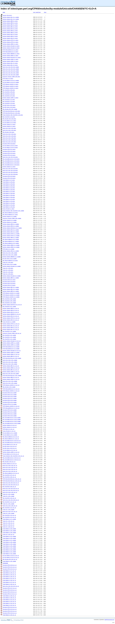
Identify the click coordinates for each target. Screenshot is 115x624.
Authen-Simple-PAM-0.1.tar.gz (11, 327)
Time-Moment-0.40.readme (9, 546)
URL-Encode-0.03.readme (9, 387)
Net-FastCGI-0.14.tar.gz (9, 517)
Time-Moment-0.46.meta (9, 206)
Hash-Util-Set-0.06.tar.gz (10, 505)
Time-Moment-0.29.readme (9, 530)
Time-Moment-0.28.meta (9, 182)
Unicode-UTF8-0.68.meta (9, 281)
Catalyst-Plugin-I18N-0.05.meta (11, 76)
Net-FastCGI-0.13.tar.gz (9, 515)
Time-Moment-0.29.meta (9, 183)
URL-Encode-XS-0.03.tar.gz (10, 559)
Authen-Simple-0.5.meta (9, 166)
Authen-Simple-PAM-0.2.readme (11, 226)
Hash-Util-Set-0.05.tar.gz (10, 492)
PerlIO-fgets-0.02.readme (10, 258)
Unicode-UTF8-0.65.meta (9, 176)
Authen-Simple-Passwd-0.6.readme (12, 266)
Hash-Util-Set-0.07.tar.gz (10, 511)
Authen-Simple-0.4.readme (10, 220)
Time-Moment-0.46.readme (9, 561)
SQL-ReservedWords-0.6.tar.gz (11, 436)
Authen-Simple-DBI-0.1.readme (11, 287)
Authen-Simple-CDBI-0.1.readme (11, 245)
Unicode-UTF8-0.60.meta (9, 143)
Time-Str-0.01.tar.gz (8, 521)
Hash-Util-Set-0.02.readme (10, 362)
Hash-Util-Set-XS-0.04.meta (10, 170)
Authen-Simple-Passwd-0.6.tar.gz (12, 350)
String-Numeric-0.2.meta (9, 120)
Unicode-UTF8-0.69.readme (10, 402)
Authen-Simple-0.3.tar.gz (10, 425)
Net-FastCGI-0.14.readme (9, 339)
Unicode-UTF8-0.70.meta (9, 285)
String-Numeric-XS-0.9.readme (11, 82)
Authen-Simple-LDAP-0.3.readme (11, 352)
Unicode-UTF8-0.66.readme (10, 396)
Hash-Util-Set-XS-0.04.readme (11, 70)
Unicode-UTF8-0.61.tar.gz (10, 567)
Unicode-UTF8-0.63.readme (10, 410)
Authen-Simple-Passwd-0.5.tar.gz (12, 341)
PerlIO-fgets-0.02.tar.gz (10, 448)
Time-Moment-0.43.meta (9, 203)
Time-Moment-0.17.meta (9, 180)
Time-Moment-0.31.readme (9, 536)
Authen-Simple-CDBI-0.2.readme (11, 247)
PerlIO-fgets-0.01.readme (10, 264)
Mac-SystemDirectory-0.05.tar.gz (12, 457)
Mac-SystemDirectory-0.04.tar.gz (12, 442)
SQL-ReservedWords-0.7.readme (11, 241)
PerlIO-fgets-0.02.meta (9, 107)
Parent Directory (7, 15)
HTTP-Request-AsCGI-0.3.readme (11, 293)
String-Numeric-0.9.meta (9, 122)
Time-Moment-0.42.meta (9, 201)
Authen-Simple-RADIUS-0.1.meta (11, 53)
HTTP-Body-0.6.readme (8, 249)
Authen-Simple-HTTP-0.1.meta (10, 40)
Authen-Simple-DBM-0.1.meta (10, 21)
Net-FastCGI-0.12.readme (9, 335)
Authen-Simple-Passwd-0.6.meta (11, 47)
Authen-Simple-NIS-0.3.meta (10, 34)
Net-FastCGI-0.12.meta (9, 101)
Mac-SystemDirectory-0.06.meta (11, 164)
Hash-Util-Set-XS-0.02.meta (10, 168)
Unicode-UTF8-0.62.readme (10, 413)
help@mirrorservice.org (109, 619)
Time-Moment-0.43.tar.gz (9, 601)
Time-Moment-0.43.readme (9, 547)
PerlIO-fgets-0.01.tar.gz (10, 446)
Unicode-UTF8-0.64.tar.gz (10, 607)
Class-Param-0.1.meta (8, 208)
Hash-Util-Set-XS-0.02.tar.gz (11, 482)
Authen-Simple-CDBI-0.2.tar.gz (11, 367)
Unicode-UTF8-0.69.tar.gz (10, 592)
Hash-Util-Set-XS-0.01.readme (11, 67)
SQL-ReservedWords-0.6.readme (11, 239)
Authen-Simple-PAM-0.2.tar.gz (11, 310)
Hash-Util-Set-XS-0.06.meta (10, 174)
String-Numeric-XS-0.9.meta (10, 147)
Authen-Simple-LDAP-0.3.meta (10, 97)
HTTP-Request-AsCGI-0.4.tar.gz (11, 390)
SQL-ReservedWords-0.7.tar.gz (11, 438)
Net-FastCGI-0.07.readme (9, 306)
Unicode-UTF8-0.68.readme (10, 400)
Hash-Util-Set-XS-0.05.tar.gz (11, 490)
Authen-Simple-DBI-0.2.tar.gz (11, 369)
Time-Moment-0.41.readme (9, 551)
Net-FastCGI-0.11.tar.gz (9, 502)
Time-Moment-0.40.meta (9, 197)
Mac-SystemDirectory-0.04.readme (12, 419)
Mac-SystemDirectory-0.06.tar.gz (12, 459)
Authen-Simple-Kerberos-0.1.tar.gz (12, 304)
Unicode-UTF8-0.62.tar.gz (10, 569)
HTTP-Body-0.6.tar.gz (8, 429)
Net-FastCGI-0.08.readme (9, 298)
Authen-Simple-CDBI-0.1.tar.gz (11, 354)
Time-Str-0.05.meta (8, 274)
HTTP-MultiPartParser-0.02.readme (12, 358)
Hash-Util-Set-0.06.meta (9, 139)
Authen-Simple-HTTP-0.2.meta (10, 42)
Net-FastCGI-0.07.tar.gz (9, 475)
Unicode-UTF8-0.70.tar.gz (10, 593)
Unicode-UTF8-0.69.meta (9, 283)
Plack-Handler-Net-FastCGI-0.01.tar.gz (13, 456)
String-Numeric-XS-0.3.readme (11, 80)
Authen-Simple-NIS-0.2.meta (10, 28)
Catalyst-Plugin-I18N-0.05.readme (12, 218)
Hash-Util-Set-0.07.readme (10, 254)
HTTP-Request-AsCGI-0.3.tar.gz (11, 385)
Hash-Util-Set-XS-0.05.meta (10, 172)
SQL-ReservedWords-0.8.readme (11, 243)
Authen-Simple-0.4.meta (9, 126)
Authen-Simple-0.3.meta (9, 124)
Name (4, 12)
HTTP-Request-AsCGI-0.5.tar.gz (11, 406)
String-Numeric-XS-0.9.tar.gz (11, 557)
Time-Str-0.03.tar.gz (8, 524)
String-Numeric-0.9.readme (10, 434)
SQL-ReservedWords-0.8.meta (10, 260)
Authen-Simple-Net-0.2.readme (11, 19)
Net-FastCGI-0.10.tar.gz (9, 498)
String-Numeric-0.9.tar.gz (10, 450)
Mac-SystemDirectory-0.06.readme (12, 423)
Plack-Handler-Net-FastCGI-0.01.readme (13, 210)
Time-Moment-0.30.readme (9, 532)
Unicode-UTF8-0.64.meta (9, 155)
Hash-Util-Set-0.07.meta (9, 141)
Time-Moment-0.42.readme (9, 553)
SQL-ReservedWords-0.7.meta (10, 214)
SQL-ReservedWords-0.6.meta (10, 212)
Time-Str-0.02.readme (8, 494)
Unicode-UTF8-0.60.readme (10, 415)
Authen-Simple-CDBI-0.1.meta (10, 44)
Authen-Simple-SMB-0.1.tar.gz (11, 308)
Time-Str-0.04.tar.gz (8, 526)
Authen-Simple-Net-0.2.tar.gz (11, 329)
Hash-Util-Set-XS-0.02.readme (11, 69)
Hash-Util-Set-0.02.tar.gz (10, 467)
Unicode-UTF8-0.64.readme (10, 392)
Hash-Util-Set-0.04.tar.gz (10, 471)
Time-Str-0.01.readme (8, 496)
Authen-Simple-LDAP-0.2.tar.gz (11, 379)
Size (45, 12)
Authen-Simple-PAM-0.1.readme (11, 224)
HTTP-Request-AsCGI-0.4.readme (11, 295)
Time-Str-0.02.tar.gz (8, 523)
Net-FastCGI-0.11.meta (9, 99)
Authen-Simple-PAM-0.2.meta (10, 36)
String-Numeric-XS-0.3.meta (10, 145)
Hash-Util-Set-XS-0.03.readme (11, 373)
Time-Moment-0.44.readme (9, 549)
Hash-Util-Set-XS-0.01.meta (10, 157)
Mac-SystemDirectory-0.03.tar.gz (12, 440)
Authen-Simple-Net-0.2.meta (10, 65)
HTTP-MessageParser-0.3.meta (10, 51)
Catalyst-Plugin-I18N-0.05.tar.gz (12, 333)
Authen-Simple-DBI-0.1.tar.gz (11, 365)
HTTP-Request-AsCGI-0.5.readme (11, 297)
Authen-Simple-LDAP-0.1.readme (11, 342)
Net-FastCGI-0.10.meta (9, 93)
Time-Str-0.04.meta (8, 272)
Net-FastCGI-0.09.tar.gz (9, 486)
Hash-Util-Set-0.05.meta (9, 138)
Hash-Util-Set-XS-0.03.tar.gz (11, 484)
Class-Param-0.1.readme (9, 321)
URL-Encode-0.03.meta (8, 132)
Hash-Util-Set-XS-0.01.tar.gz (11, 586)
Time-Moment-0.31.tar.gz (9, 578)
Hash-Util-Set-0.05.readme (10, 383)
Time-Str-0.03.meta (8, 270)
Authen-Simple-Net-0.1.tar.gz (11, 325)
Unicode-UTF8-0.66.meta (9, 178)
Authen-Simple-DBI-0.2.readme (11, 289)
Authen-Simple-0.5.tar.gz (10, 463)
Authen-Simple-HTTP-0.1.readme (11, 233)
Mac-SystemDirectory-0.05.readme (12, 421)
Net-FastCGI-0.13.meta (9, 103)
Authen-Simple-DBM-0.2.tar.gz (11, 377)
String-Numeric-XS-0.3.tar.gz (11, 555)
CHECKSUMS (5, 563)
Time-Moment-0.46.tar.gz (9, 615)
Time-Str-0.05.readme (8, 513)
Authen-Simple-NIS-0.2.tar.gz (11, 316)
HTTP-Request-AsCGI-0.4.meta (10, 86)
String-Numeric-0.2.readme (10, 433)
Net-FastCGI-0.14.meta (9, 116)
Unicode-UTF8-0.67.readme (10, 398)
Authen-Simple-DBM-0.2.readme (11, 291)
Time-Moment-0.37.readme (9, 540)
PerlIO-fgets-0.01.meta (9, 105)
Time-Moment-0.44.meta (9, 205)
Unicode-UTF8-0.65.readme (10, 394)
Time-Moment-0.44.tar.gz (9, 603)
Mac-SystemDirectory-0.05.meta (11, 162)
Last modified (36, 12)
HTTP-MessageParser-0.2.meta (10, 49)
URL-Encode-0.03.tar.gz (9, 461)
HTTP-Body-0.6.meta (8, 78)
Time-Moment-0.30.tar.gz (9, 576)
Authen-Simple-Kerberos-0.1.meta (12, 57)
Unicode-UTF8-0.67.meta (9, 279)
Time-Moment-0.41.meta (9, 199)
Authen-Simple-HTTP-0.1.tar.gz (11, 318)
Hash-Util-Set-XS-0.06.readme (11, 74)
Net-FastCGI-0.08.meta (9, 90)
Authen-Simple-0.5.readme (10, 222)
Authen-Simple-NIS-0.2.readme (11, 229)
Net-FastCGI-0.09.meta (9, 92)
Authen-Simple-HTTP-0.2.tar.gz (11, 323)
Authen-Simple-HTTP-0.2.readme (11, 235)
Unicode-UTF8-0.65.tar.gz (10, 611)
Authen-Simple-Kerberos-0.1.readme (12, 228)
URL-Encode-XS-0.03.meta (9, 118)
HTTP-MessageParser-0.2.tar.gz (11, 388)
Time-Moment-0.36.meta (9, 189)
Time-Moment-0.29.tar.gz (9, 574)
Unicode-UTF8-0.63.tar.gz (10, 609)
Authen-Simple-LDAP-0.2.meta (10, 61)
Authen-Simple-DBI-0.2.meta (10, 26)
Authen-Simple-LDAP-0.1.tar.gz (11, 371)
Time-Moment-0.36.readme (9, 538)
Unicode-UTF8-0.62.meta (9, 151)
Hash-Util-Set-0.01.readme (10, 360)
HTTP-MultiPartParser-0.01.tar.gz (12, 479)
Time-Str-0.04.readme (8, 509)
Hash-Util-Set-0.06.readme (10, 252)
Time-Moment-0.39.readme (9, 544)
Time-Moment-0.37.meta (9, 191)
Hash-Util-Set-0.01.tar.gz (10, 465)
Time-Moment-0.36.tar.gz (9, 580)
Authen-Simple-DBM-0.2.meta (10, 23)
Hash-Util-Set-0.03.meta (9, 134)
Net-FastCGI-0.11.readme (9, 331)
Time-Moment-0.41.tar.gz (9, 599)
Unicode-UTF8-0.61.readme (10, 411)
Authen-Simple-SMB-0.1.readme (11, 237)
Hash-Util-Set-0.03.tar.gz (10, 469)
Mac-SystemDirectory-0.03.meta (11, 159)
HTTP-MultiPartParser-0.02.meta (11, 113)
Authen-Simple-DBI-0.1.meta (10, 24)
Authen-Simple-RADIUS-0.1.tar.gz (12, 314)
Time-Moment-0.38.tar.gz (9, 584)
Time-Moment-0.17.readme (9, 519)
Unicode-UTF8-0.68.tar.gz (10, 590)
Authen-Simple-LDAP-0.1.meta (10, 59)
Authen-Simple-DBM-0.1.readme (11, 277)
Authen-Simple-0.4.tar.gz (10, 427)
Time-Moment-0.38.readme (9, 542)
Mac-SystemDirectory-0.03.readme (12, 417)
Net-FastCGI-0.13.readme (9, 337)
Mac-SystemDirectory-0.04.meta (11, 161)
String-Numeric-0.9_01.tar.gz (11, 454)
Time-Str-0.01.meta (8, 262)
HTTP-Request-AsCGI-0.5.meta (10, 88)
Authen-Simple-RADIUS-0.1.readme (12, 256)
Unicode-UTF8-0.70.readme (10, 404)
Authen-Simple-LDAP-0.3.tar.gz (11, 452)
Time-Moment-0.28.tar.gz (9, 572)
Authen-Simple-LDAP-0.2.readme (11, 344)
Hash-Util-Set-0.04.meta (9, 136)
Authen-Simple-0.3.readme (10, 216)
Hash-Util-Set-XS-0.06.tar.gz (11, 500)
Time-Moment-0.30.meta (9, 185)
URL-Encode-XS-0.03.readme (10, 109)
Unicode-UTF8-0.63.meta (9, 153)
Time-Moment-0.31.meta (9, 187)
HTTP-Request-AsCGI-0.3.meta (10, 84)
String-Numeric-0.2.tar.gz (10, 444)
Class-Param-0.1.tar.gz (9, 431)
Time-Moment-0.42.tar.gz (9, 605)
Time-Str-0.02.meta (8, 268)
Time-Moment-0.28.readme (9, 528)
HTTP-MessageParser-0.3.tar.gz (11, 408)
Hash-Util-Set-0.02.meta (9, 130)
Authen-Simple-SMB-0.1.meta (10, 32)
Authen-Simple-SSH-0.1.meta (10, 38)
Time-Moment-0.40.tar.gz (9, 597)
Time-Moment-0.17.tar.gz (9, 570)
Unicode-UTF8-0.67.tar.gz (10, 588)
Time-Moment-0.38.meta (9, 193)
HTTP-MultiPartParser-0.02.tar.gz (12, 480)
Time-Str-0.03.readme (8, 503)
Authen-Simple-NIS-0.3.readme (11, 231)
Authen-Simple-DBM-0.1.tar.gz (11, 356)
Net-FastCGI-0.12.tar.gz (9, 507)
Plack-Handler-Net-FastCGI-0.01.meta (13, 115)
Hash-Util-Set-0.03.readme (10, 364)
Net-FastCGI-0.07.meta (9, 95)
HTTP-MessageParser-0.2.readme (11, 346)
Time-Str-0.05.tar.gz (8, 534)
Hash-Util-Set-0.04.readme (10, 381)
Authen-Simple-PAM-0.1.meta (10, 30)
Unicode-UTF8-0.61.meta (9, 149)
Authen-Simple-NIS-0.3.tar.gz (11, 320)
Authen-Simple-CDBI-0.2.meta (10, 55)
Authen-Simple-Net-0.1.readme (11, 17)
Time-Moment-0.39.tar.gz (9, 595)
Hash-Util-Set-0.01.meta (9, 128)
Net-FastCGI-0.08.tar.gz (9, 477)
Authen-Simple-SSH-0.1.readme (11, 251)
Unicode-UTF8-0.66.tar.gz (10, 613)
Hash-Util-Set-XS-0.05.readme (11, 72)
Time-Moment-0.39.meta (9, 195)
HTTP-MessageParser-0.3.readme (11, 348)
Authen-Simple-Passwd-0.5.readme (12, 275)
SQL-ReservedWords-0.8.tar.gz (11, 473)
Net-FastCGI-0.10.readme (9, 302)
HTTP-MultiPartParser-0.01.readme (12, 375)
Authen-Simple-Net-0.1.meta (10, 63)
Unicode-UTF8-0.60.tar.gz (10, 565)
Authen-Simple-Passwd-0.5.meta (11, 46)
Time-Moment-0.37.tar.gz (9, 582)
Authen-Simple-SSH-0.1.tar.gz (11, 312)
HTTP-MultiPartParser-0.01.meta (11, 111)
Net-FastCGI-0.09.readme (9, 300)
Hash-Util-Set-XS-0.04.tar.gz (11, 488)
